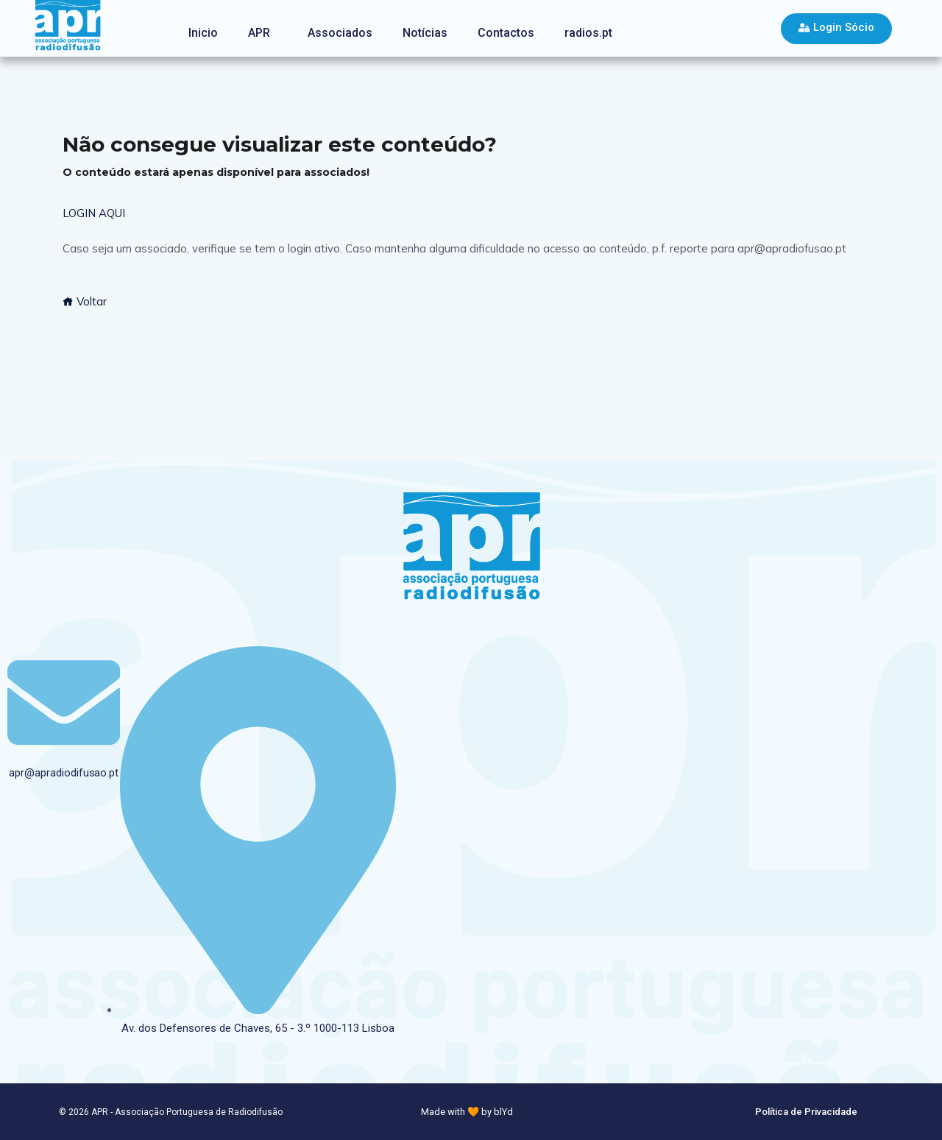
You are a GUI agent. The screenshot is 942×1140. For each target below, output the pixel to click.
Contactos (506, 33)
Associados (340, 33)
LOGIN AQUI (94, 213)
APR (259, 33)
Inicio (203, 33)
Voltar (85, 301)
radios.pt (588, 33)
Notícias (425, 33)
